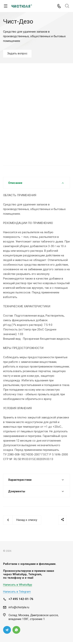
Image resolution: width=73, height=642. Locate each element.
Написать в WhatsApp (17, 584)
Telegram (7, 630)
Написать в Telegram (17, 591)
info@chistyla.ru (19, 607)
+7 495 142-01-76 (21, 599)
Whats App (16, 630)
